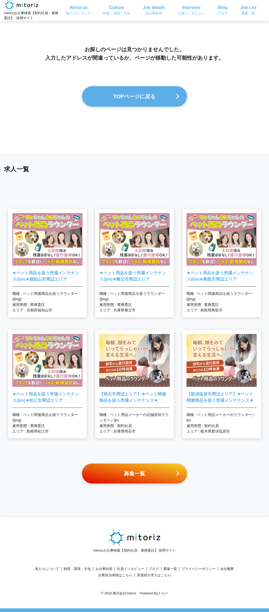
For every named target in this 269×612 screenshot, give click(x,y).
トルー (163, 593)
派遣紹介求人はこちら (154, 575)
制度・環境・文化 (77, 569)
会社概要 (227, 569)
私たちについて (47, 569)
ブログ (154, 569)
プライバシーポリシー (199, 569)
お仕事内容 (103, 569)
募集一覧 (170, 569)
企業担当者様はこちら (115, 575)
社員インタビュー (130, 569)
